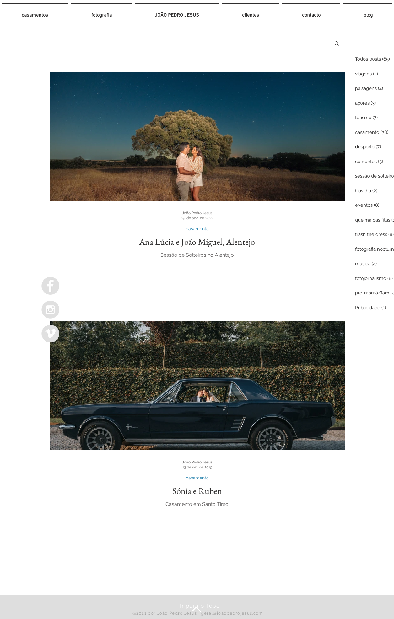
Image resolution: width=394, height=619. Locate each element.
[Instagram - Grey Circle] (50, 310)
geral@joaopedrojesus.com (232, 613)
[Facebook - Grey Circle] (50, 286)
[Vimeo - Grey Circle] (50, 333)
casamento (197, 228)
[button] (337, 44)
